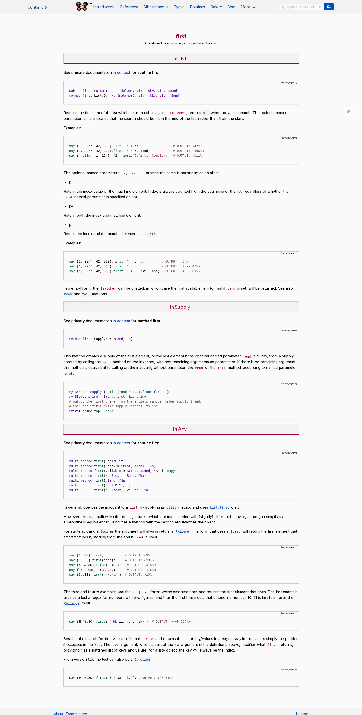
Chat (231, 7)
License (302, 709)
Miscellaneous (156, 7)
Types (179, 7)
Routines (197, 7)
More (245, 7)
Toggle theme (76, 709)
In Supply (180, 305)
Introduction (104, 7)
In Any (180, 426)
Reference (129, 7)
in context (121, 72)
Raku (216, 7)
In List (179, 58)
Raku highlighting (289, 82)
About (58, 709)
